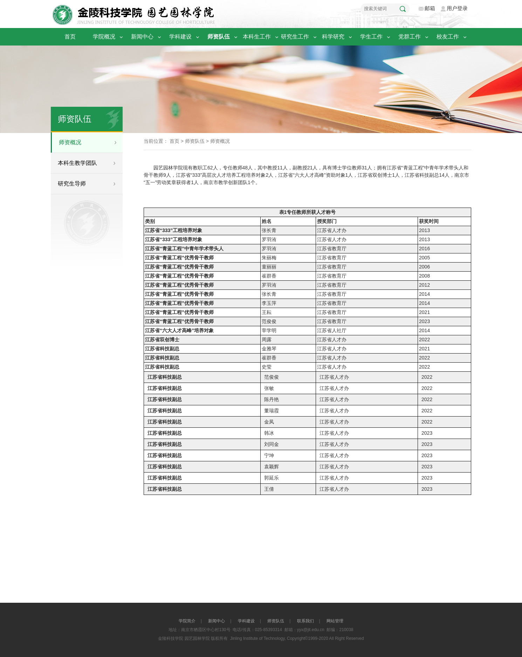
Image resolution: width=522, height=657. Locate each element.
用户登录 (457, 8)
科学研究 (337, 37)
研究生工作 (299, 37)
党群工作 (413, 37)
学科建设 (184, 37)
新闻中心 (146, 37)
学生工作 (375, 37)
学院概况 (108, 37)
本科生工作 (261, 37)
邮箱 (430, 8)
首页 (70, 37)
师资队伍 (222, 37)
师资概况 (70, 142)
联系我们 (305, 620)
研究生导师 (72, 184)
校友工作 (452, 37)
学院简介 (187, 620)
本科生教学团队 (77, 163)
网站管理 (335, 620)
